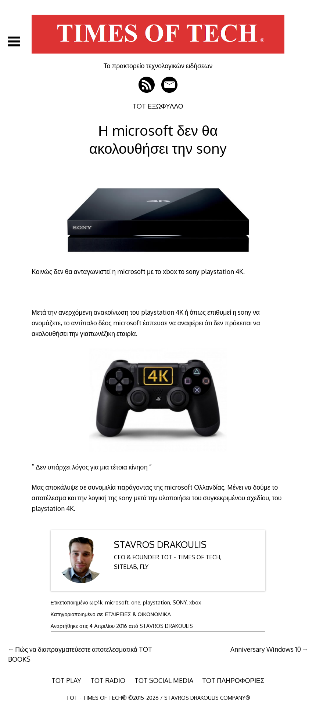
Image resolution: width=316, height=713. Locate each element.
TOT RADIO (107, 680)
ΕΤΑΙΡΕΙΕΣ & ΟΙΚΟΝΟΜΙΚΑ (138, 614)
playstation (156, 602)
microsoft (117, 602)
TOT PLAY (66, 680)
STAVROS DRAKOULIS (160, 544)
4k (100, 602)
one (135, 602)
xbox (195, 602)
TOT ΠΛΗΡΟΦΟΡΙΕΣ (233, 680)
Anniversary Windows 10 (265, 649)
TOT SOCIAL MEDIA (163, 680)
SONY (180, 602)
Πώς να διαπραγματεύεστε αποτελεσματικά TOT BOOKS (80, 654)
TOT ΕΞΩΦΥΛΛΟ (158, 106)
